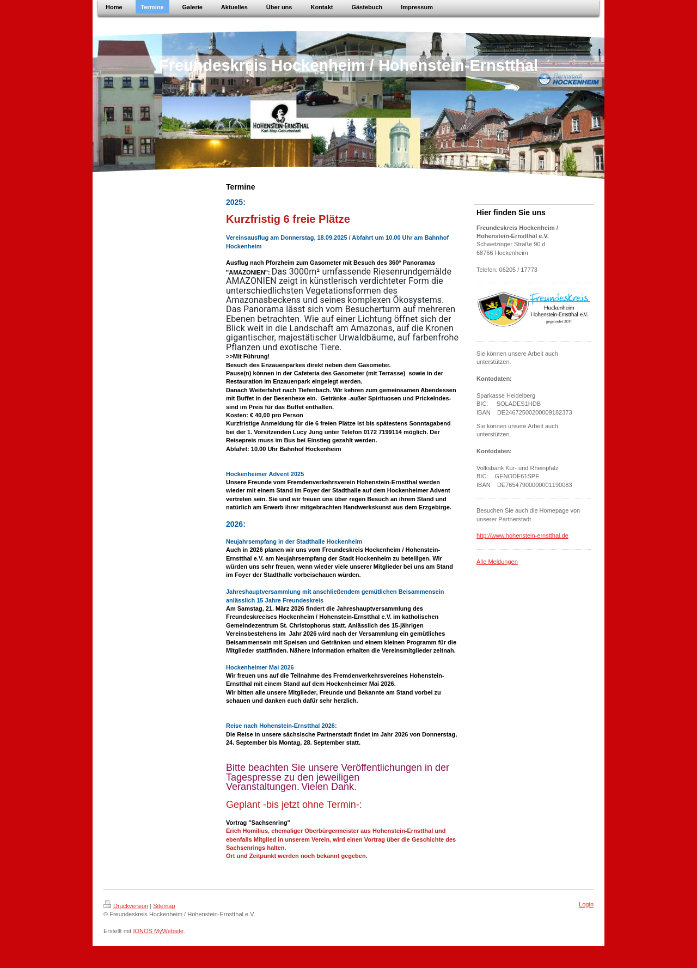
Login (586, 904)
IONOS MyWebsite (158, 931)
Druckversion (125, 906)
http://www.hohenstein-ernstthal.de (522, 535)
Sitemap (164, 906)
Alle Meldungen (497, 561)
